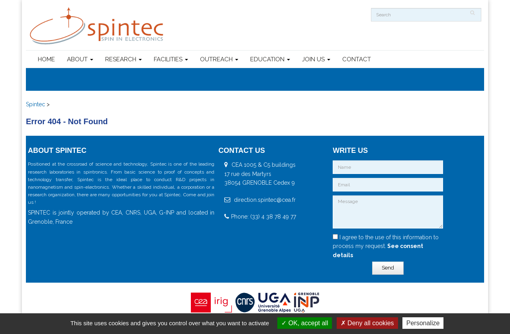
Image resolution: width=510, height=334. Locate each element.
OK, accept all (304, 323)
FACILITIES (171, 59)
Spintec (35, 104)
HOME (46, 59)
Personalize (423, 323)
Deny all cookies (367, 323)
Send (388, 268)
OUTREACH (219, 59)
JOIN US (316, 59)
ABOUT (80, 59)
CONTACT (356, 59)
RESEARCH (123, 59)
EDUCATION (270, 59)
